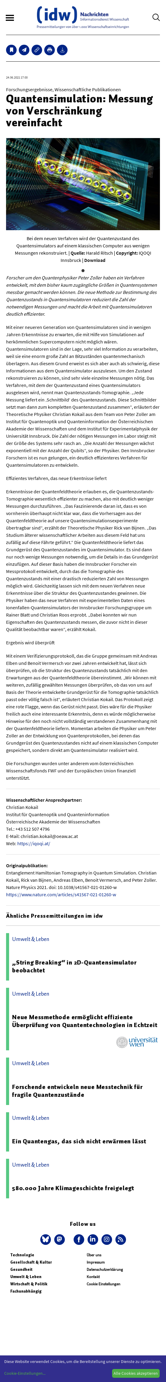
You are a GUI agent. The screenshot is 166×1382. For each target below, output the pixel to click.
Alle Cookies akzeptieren (136, 1373)
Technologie (22, 1255)
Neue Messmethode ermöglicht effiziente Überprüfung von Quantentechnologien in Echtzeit (85, 1021)
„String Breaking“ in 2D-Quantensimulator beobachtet (74, 966)
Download (94, 260)
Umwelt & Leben (26, 1277)
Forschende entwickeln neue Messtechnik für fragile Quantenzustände (77, 1090)
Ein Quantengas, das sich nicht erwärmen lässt (79, 1141)
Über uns (94, 1255)
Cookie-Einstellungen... (24, 1373)
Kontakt (93, 1276)
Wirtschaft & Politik (28, 1284)
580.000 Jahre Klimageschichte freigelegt (73, 1188)
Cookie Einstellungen (103, 1284)
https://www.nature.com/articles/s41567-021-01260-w (61, 894)
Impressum (96, 1262)
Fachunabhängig (26, 1291)
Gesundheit (21, 1269)
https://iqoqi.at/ (33, 843)
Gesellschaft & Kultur (31, 1262)
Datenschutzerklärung (105, 1269)
